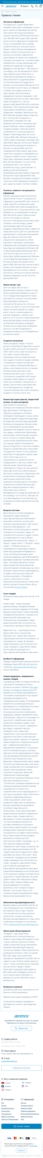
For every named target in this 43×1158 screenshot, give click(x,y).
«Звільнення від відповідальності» (24, 924)
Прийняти (21, 1150)
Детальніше (33, 1146)
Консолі (4, 1106)
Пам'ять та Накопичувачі (9, 1119)
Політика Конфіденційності (30, 1114)
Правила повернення (28, 1111)
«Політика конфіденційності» (25, 667)
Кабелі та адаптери (7, 1117)
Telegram (26, 1083)
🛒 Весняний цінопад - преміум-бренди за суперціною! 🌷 (21, 2)
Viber (25, 1086)
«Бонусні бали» (20, 587)
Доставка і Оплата (27, 1106)
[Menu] (2, 6)
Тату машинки (6, 1114)
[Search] (36, 6)
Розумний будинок (7, 1108)
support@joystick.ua (9, 1061)
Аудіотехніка (5, 1111)
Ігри (2, 1103)
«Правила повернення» (23, 690)
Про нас (23, 1103)
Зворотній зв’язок (27, 1117)
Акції (22, 1119)
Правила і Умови (26, 1108)
